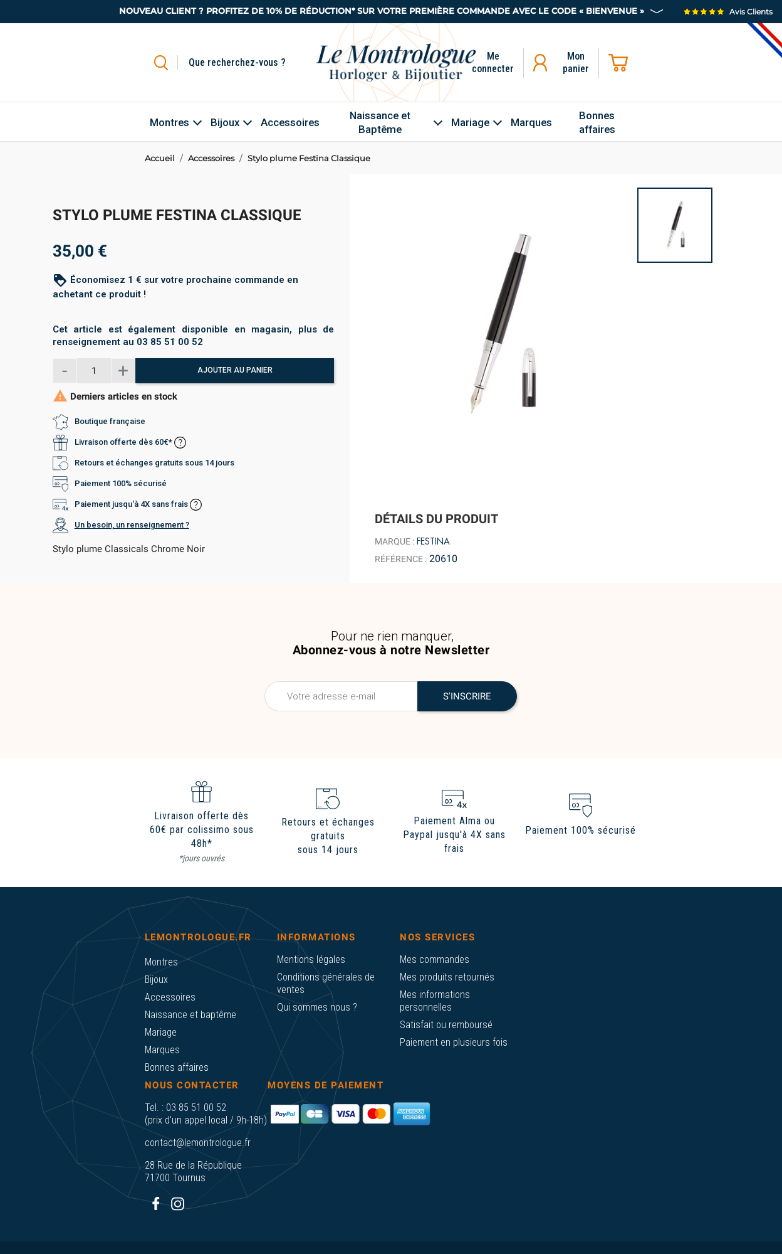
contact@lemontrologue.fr (198, 1143)
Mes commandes (434, 959)
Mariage (161, 1032)
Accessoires (170, 997)
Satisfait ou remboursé (446, 1025)
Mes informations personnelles (435, 1001)
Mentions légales (311, 959)
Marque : (394, 541)
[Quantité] (94, 370)
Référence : (401, 559)
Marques (162, 1050)
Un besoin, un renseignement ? (132, 524)
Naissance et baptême (190, 1015)
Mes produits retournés (447, 977)
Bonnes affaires (177, 1067)
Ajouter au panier (235, 370)
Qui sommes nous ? (317, 1007)
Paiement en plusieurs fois (454, 1042)
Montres (161, 962)
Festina (433, 541)
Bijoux (156, 980)
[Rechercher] (251, 62)
